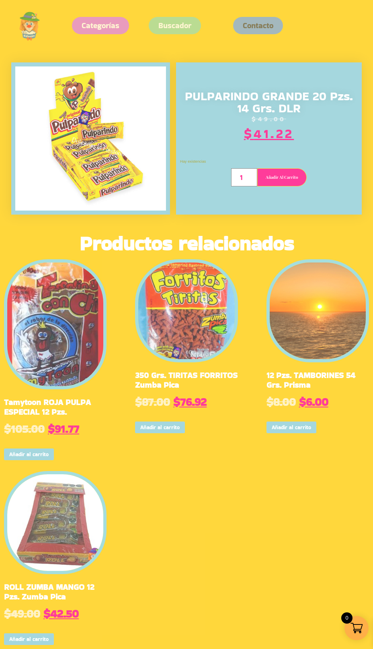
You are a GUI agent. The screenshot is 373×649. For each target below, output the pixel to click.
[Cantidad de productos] (244, 177)
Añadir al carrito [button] (29, 454)
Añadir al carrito (282, 177)
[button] (258, 25)
